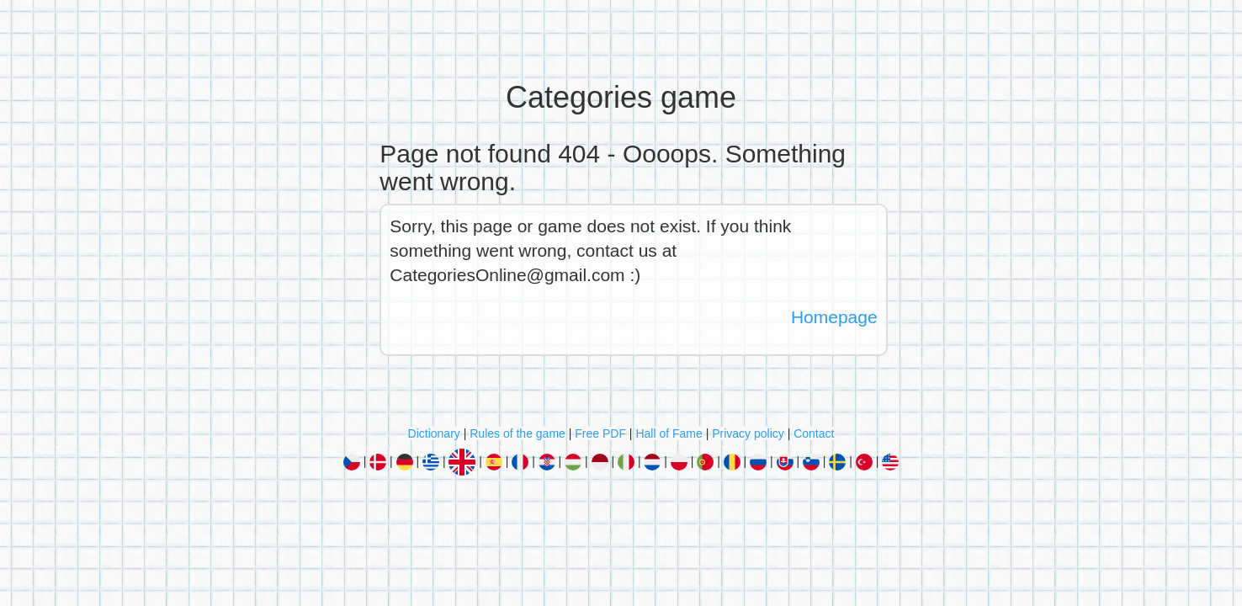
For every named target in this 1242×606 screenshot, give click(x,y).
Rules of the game (517, 433)
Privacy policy (748, 433)
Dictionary (434, 433)
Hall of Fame (668, 433)
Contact (814, 433)
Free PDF (600, 433)
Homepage (834, 317)
